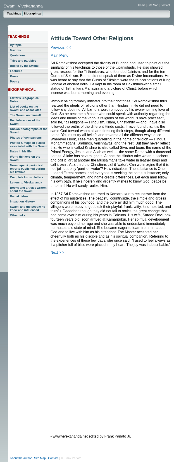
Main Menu (59, 55)
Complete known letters (26, 177)
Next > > (57, 252)
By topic (15, 45)
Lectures (16, 71)
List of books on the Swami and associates (25, 108)
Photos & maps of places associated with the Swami (28, 144)
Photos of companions (26, 137)
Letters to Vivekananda (26, 182)
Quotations (18, 55)
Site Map (153, 5)
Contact (165, 5)
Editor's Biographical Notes (24, 99)
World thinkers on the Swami (25, 158)
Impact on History (22, 201)
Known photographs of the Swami (28, 130)
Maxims (15, 50)
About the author (21, 458)
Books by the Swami (24, 65)
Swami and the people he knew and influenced (27, 208)
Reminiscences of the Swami (25, 122)
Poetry (14, 81)
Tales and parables (23, 60)
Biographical (33, 13)
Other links (17, 215)
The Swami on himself (25, 115)
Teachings (14, 13)
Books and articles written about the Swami (28, 189)
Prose (14, 76)
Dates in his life (20, 151)
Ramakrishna (19, 196)
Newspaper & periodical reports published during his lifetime (27, 169)
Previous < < (60, 47)
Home (141, 5)
